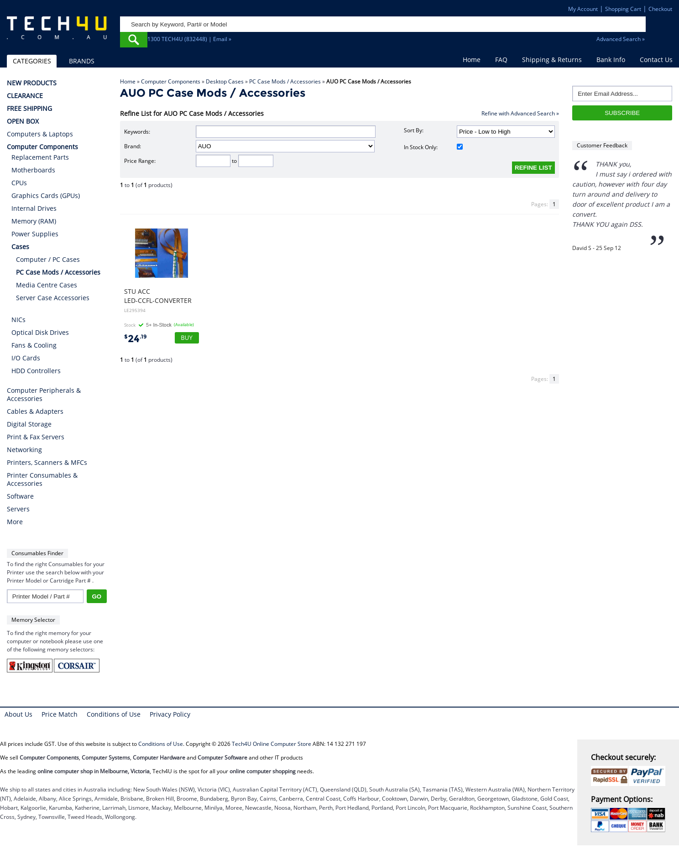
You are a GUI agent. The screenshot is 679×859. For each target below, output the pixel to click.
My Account (583, 9)
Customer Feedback (602, 145)
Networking (24, 450)
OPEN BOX (23, 121)
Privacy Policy (170, 714)
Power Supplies (34, 233)
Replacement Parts (40, 157)
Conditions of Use (114, 714)
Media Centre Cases (46, 285)
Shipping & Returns (552, 59)
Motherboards (33, 170)
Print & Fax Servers (35, 437)
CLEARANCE (25, 96)
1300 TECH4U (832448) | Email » (189, 39)
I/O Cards (25, 358)
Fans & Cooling (34, 345)
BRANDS (81, 61)
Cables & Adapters (35, 411)
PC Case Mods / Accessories (285, 81)
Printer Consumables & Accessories (42, 479)
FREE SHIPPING (29, 108)
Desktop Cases (225, 81)
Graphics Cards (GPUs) (45, 195)
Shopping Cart (623, 9)
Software (20, 496)
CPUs (19, 182)
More (15, 522)
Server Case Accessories (52, 297)
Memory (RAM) (33, 221)
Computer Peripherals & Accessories (44, 394)
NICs (18, 319)
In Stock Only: (433, 147)
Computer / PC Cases (48, 259)
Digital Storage (29, 424)
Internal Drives (34, 208)
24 (135, 339)
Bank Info (610, 59)
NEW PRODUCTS (32, 83)
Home (472, 59)
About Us (18, 714)
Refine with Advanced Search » (520, 113)
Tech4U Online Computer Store (271, 744)
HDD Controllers (36, 370)
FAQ (501, 59)
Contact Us (656, 59)
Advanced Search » (620, 39)
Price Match (60, 714)
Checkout (660, 9)
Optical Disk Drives (40, 332)
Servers (18, 509)
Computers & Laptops (40, 134)
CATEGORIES (32, 61)
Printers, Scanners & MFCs (47, 462)
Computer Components (170, 81)
